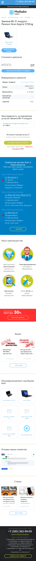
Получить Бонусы (18, 317)
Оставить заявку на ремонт (18, 143)
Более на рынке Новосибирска (27, 293)
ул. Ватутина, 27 (11, 212)
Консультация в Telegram (14, 185)
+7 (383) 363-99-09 (25, 1)
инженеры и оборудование (27, 266)
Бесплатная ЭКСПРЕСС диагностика (7, 351)
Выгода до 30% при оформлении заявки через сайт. (27, 351)
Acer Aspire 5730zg (27, 82)
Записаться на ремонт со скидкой (18, 71)
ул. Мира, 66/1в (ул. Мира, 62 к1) (18, 195)
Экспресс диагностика (9, 293)
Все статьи (17, 513)
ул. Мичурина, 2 (11, 177)
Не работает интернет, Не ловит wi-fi (15, 123)
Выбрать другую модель (9, 50)
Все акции (17, 365)
